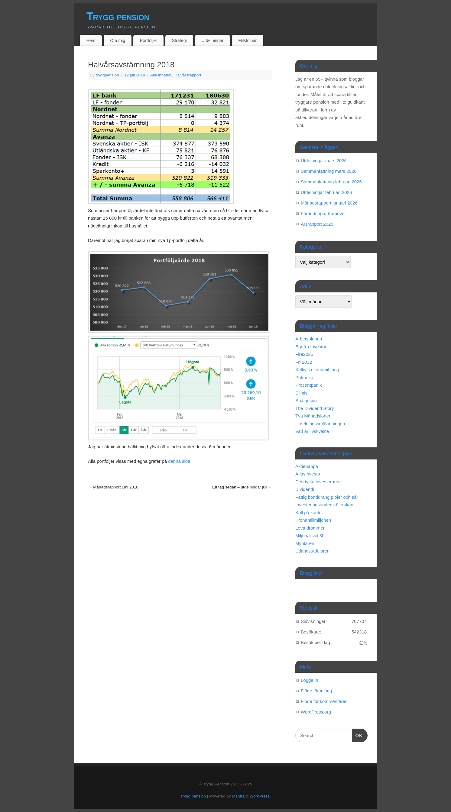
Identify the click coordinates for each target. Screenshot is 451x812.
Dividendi (304, 489)
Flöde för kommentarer (324, 701)
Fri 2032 (303, 362)
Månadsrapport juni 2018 (114, 487)
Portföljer (148, 40)
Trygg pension (117, 16)
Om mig (117, 40)
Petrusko (304, 377)
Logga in (309, 680)
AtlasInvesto (307, 473)
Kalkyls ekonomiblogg (317, 369)
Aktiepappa (306, 466)
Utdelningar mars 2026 (324, 160)
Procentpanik (308, 385)
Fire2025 (304, 354)
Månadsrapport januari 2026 (329, 202)
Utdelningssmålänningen (320, 423)
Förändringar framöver (323, 213)
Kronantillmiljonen (313, 520)
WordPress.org (316, 711)
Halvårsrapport (187, 75)
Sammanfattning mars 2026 (328, 171)
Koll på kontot (309, 512)
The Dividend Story (314, 408)
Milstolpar (247, 40)
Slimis (301, 392)
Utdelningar (213, 40)
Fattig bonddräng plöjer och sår (326, 497)
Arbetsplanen (308, 338)
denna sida (179, 461)
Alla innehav (161, 75)
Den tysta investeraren (318, 481)
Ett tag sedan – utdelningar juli (241, 487)
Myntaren (304, 543)
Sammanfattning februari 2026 (331, 181)
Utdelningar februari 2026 (326, 192)
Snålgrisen (306, 400)
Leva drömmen (310, 527)
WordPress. (260, 796)
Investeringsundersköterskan (324, 504)
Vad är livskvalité (312, 431)
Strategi (179, 40)
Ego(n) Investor (310, 346)
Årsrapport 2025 (317, 224)
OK (357, 734)
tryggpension (107, 75)
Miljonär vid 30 (310, 535)
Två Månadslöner (312, 415)
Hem (90, 40)
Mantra (238, 796)
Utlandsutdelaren (312, 550)
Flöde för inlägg (316, 690)
